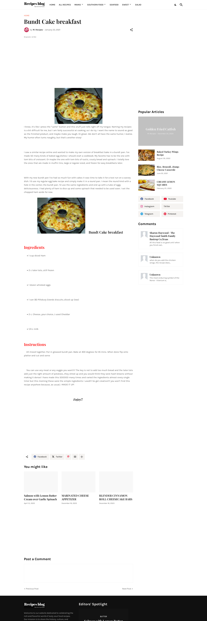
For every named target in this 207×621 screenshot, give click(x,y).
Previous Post (32, 588)
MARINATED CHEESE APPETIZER (75, 497)
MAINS (77, 4)
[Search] (180, 4)
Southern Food (95, 4)
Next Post (126, 588)
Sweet (125, 4)
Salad (138, 4)
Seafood (114, 4)
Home (52, 4)
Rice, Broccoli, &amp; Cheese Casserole (168, 168)
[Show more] (82, 457)
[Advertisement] (78, 59)
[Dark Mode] (175, 4)
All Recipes (65, 4)
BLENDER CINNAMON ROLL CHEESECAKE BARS (115, 497)
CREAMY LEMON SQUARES (166, 183)
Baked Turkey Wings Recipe (167, 153)
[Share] (131, 29)
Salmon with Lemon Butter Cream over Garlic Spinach (40, 497)
